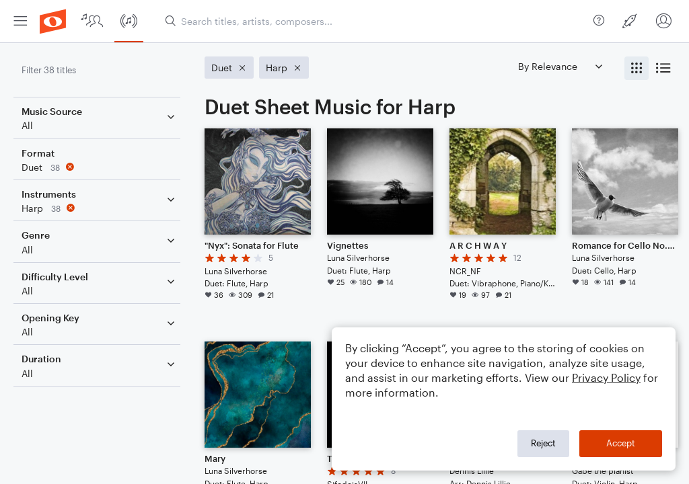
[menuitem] (20, 21)
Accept (620, 443)
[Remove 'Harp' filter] (100, 208)
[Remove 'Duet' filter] (100, 167)
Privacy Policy (606, 377)
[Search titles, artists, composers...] (374, 21)
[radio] (636, 68)
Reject (543, 443)
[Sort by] (559, 66)
